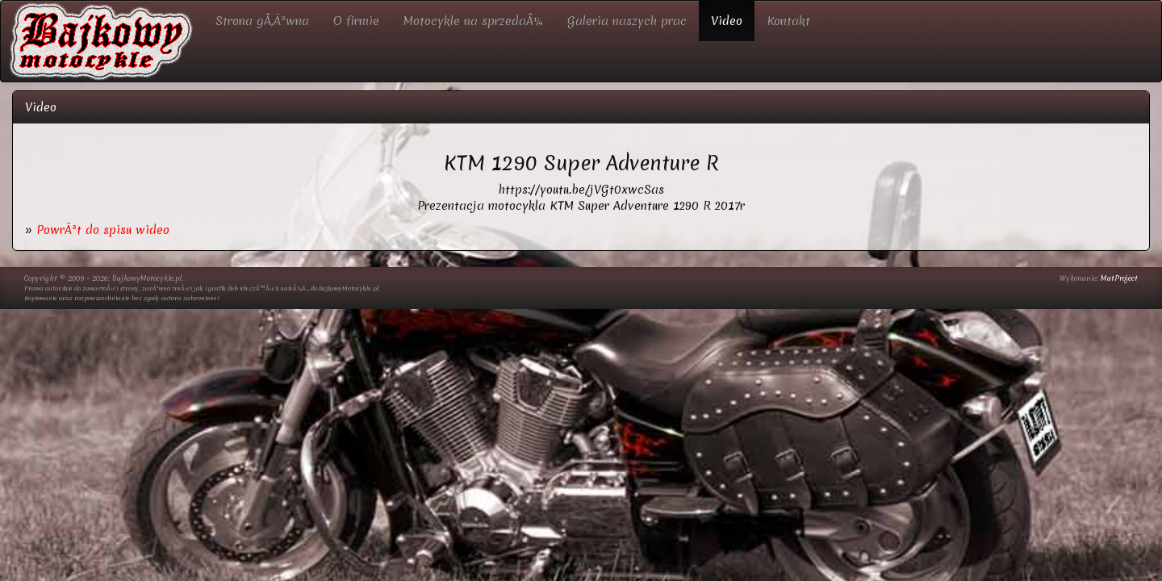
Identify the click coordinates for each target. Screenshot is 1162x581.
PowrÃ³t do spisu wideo (102, 230)
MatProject (1119, 278)
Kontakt (788, 21)
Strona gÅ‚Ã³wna (262, 21)
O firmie (356, 21)
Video (726, 21)
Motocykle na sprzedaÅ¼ (473, 21)
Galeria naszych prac (627, 21)
